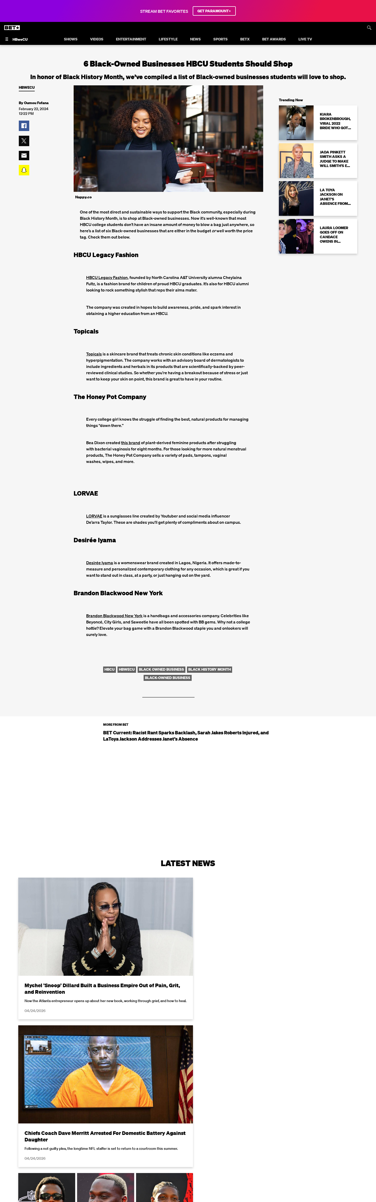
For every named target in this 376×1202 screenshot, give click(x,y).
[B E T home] (12, 28)
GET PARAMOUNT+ (214, 11)
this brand (130, 442)
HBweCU (27, 87)
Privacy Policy (271, 1199)
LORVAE (94, 516)
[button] (24, 126)
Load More (188, 1139)
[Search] (369, 27)
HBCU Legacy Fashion (107, 277)
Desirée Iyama (99, 562)
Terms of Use (222, 1199)
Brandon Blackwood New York (114, 615)
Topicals (94, 353)
